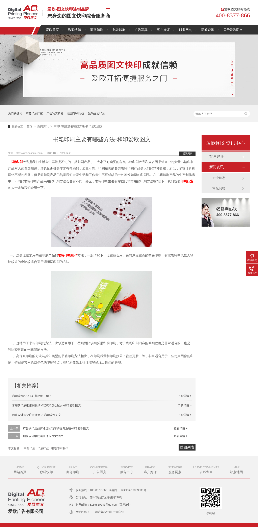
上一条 (14, 428)
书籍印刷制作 (67, 255)
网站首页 (20, 469)
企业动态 (218, 178)
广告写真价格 (55, 113)
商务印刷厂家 (34, 113)
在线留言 (206, 469)
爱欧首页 (52, 29)
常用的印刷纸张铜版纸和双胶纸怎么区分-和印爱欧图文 (46, 405)
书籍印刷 (16, 162)
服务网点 (185, 29)
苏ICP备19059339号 (133, 490)
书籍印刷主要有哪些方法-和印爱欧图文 (78, 126)
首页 (30, 126)
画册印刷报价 (75, 113)
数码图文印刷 (96, 113)
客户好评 (163, 29)
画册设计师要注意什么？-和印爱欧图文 (36, 414)
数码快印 (74, 29)
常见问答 (218, 188)
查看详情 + (180, 428)
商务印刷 (96, 29)
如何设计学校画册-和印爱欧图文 (43, 436)
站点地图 (236, 469)
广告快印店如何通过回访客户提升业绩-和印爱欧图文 (56, 428)
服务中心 (126, 469)
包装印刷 (118, 29)
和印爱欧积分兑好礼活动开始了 (32, 395)
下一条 (14, 436)
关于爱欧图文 (233, 29)
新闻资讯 (207, 29)
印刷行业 (186, 181)
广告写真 (141, 29)
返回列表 (187, 153)
